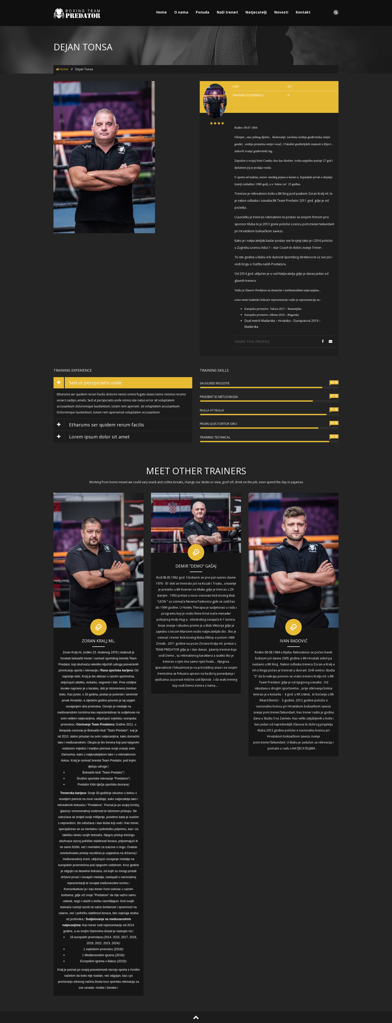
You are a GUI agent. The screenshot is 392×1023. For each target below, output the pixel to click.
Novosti (281, 12)
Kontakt (303, 12)
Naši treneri (227, 12)
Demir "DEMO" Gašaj (196, 566)
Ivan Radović (294, 641)
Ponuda (202, 12)
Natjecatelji (256, 12)
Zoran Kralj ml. (98, 641)
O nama (181, 12)
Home (161, 12)
